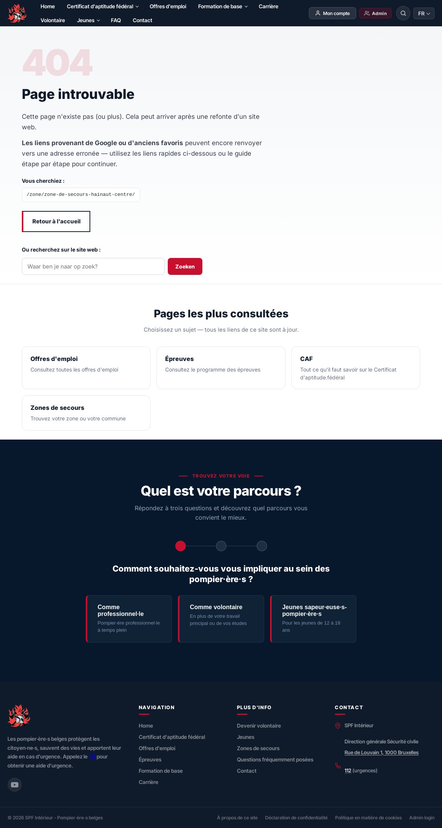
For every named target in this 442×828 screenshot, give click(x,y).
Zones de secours (258, 748)
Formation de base (220, 6)
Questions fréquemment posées (275, 759)
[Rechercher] (403, 13)
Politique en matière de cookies (368, 817)
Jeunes (85, 20)
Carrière (268, 6)
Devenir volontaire (259, 725)
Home (48, 6)
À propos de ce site (237, 817)
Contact (142, 20)
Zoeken (185, 266)
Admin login (421, 817)
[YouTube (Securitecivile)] (15, 785)
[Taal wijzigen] (423, 13)
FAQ (116, 20)
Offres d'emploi (168, 6)
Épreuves (150, 759)
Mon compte (332, 13)
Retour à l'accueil (56, 221)
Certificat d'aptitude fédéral (100, 6)
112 (92, 756)
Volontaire (53, 20)
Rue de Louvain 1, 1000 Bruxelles (382, 752)
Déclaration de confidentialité (296, 817)
